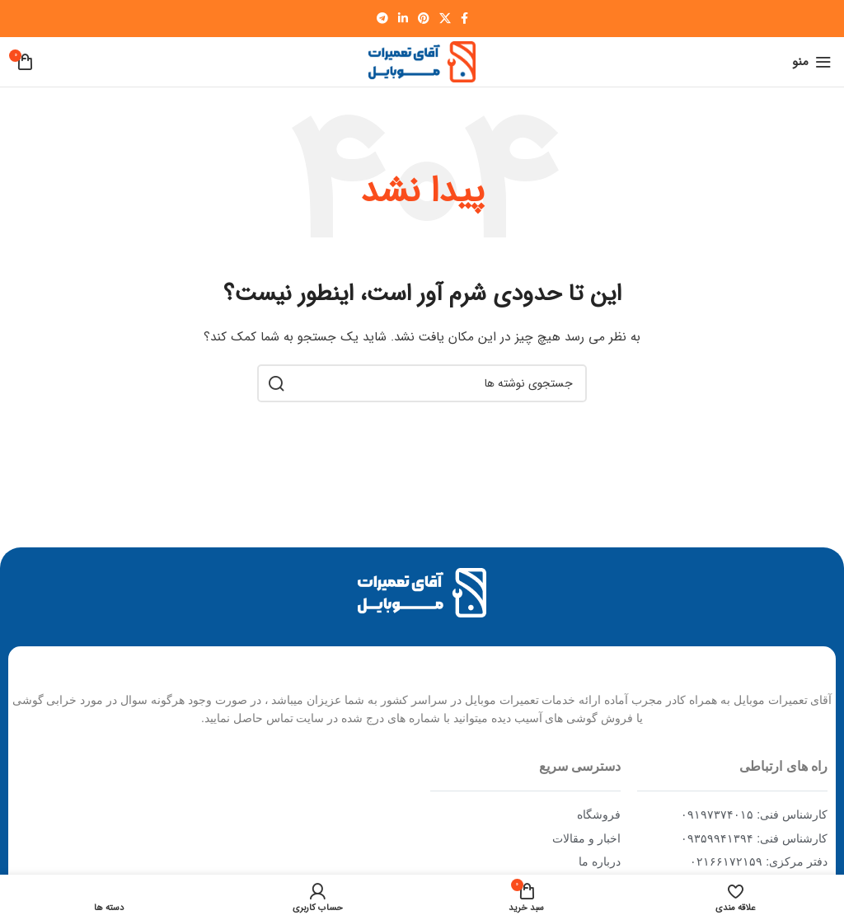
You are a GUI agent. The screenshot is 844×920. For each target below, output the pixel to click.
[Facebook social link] (464, 19)
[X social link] (445, 19)
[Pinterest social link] (423, 19)
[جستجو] (422, 383)
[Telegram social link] (382, 19)
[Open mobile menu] (812, 61)
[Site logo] (422, 61)
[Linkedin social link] (403, 19)
